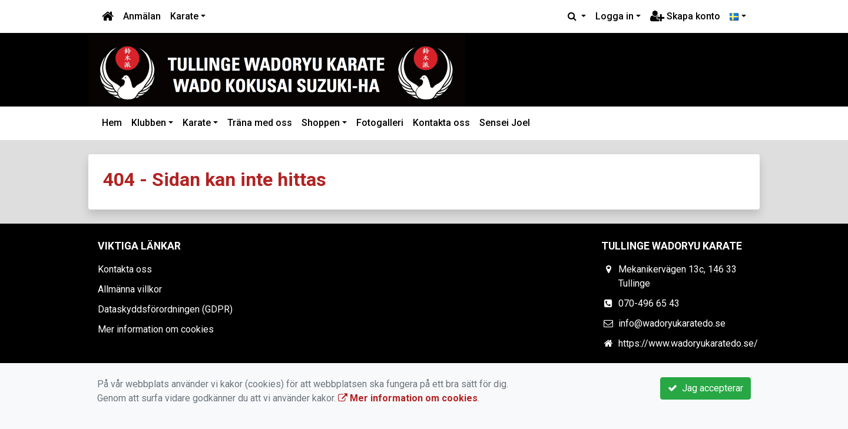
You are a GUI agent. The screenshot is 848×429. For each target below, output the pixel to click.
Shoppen (321, 122)
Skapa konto (685, 16)
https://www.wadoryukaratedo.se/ (688, 343)
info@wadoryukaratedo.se (672, 323)
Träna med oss (259, 122)
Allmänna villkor (130, 289)
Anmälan (142, 16)
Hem (112, 122)
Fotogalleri (379, 122)
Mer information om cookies (156, 329)
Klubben (148, 122)
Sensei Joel (504, 122)
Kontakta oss (441, 122)
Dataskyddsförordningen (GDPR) (165, 309)
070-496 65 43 (649, 303)
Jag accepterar (705, 388)
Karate (184, 16)
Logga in (614, 16)
